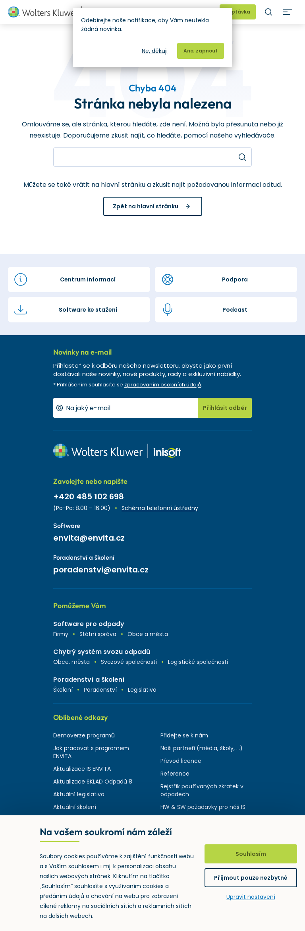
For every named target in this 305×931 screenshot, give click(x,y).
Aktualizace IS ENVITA (82, 769)
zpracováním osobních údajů (162, 384)
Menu (287, 11)
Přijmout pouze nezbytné (251, 878)
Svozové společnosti (129, 662)
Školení (63, 690)
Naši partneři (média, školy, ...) (201, 748)
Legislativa (142, 690)
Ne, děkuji (155, 51)
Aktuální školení (74, 807)
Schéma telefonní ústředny (160, 508)
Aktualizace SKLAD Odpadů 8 (92, 782)
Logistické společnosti (198, 662)
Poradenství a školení (89, 679)
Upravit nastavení (250, 897)
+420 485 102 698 (88, 496)
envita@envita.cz (89, 537)
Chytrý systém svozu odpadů (101, 651)
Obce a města (147, 634)
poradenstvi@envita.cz (101, 569)
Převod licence (180, 761)
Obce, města (71, 662)
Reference (174, 774)
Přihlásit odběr (225, 408)
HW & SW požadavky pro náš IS (202, 807)
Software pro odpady (88, 623)
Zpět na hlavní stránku (145, 206)
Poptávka (237, 11)
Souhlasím (251, 854)
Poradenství (100, 690)
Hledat (268, 11)
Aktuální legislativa (78, 794)
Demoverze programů (84, 735)
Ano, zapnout (200, 50)
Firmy (60, 634)
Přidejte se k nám (184, 735)
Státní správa (97, 634)
